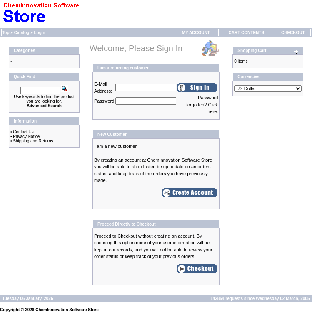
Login (39, 32)
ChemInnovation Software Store (67, 309)
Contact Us (23, 132)
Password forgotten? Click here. (202, 104)
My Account (195, 32)
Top (6, 32)
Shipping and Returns (33, 141)
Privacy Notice (26, 136)
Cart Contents (245, 32)
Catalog (22, 32)
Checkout (292, 32)
